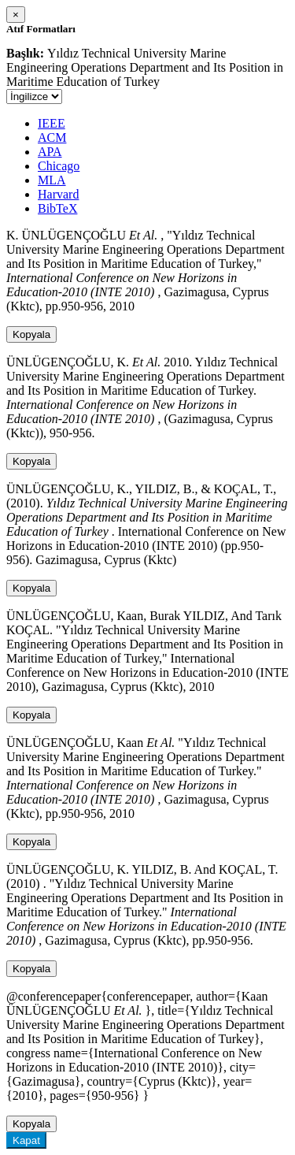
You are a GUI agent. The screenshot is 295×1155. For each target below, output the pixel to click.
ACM (52, 137)
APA (50, 151)
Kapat (26, 1140)
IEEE (51, 123)
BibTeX (57, 208)
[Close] (15, 14)
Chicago (58, 166)
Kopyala (31, 334)
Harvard (58, 194)
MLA (52, 180)
